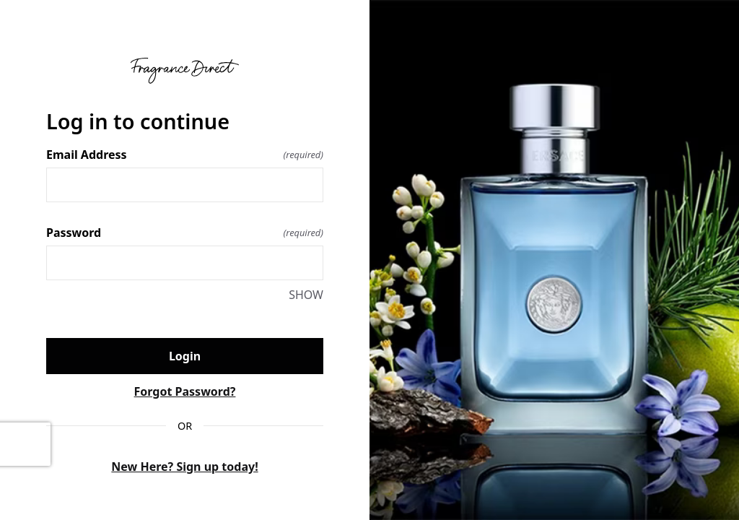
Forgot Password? (185, 391)
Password (184, 232)
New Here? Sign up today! (184, 466)
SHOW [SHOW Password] (306, 295)
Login (185, 356)
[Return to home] (184, 71)
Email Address (184, 154)
